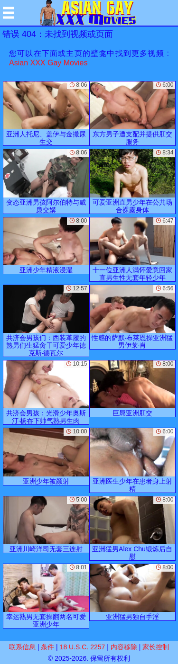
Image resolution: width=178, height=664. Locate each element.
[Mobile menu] (8, 12)
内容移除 (124, 647)
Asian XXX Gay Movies (48, 63)
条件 (47, 647)
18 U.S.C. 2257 (82, 647)
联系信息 (22, 647)
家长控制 (155, 647)
